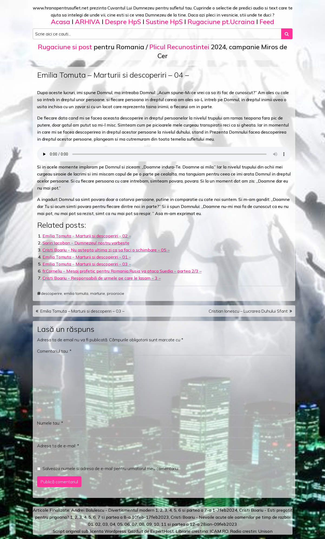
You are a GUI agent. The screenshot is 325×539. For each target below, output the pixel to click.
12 (192, 524)
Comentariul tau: (54, 351)
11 (163, 524)
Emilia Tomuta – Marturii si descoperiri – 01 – (86, 257)
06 (127, 524)
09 (149, 524)
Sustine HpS (164, 22)
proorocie (115, 293)
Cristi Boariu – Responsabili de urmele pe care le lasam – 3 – (101, 278)
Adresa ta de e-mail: (58, 445)
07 (134, 524)
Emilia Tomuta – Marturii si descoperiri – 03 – (86, 264)
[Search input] (157, 33)
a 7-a (206, 510)
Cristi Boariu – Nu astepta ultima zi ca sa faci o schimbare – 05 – (106, 250)
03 (105, 524)
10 (156, 524)
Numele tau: (50, 423)
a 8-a (125, 517)
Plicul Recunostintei (179, 47)
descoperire (51, 293)
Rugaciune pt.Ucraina (221, 22)
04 (112, 524)
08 (142, 524)
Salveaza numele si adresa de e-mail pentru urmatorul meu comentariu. (110, 468)
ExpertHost (162, 531)
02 (98, 524)
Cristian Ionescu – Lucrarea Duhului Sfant (248, 311)
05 (120, 524)
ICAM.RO (219, 531)
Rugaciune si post (65, 47)
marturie (97, 293)
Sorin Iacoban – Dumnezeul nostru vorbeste (85, 243)
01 (90, 524)
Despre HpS (123, 22)
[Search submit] (287, 33)
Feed (267, 22)
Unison (265, 531)
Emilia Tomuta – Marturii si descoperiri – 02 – (86, 236)
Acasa (60, 22)
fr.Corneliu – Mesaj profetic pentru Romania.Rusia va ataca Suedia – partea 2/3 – (122, 271)
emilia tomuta (76, 293)
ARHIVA (87, 22)
